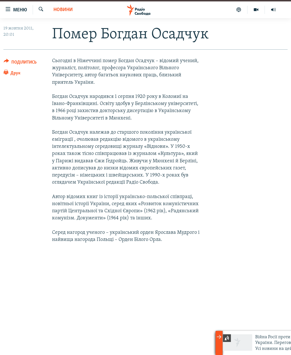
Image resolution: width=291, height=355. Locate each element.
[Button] (20, 63)
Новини (63, 9)
